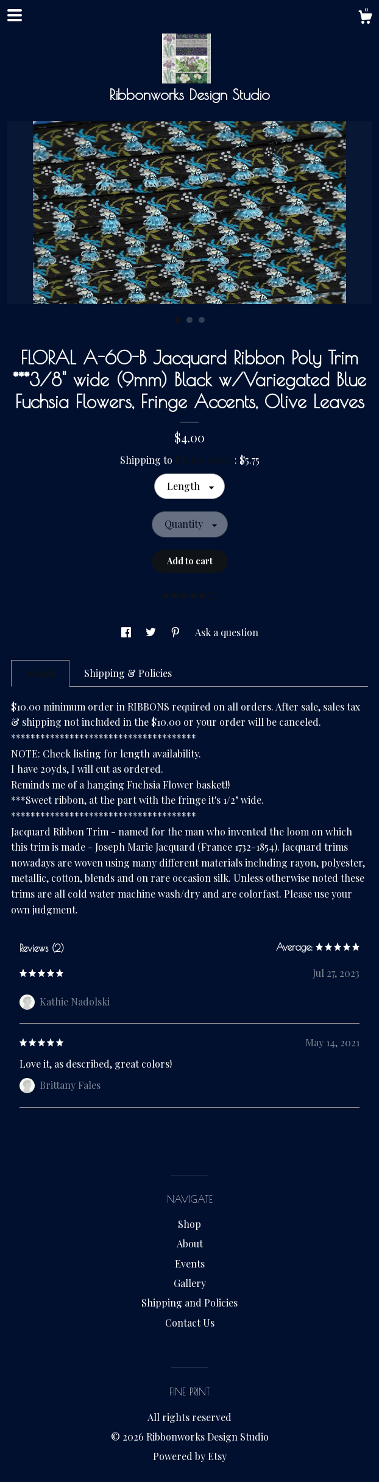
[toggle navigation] (14, 15)
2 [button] (189, 320)
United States (205, 459)
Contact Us (189, 1322)
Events (190, 1263)
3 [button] (202, 320)
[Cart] (365, 18)
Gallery (190, 1283)
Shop (189, 1224)
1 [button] (177, 320)
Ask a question (226, 632)
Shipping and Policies (189, 1302)
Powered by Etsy (190, 1456)
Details (40, 673)
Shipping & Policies (128, 673)
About (190, 1243)
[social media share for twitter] (152, 632)
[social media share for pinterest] (177, 632)
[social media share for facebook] (127, 632)
